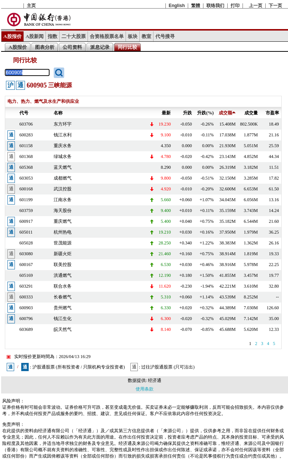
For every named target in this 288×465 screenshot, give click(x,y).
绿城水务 (63, 156)
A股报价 (12, 36)
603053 (26, 178)
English (177, 5)
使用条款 (145, 389)
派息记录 (100, 47)
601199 (26, 199)
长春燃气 (63, 297)
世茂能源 (63, 243)
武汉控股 (63, 189)
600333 (26, 297)
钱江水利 (63, 134)
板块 (132, 36)
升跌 (187, 113)
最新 (166, 113)
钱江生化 (63, 318)
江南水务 (63, 199)
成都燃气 (63, 178)
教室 (146, 36)
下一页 (275, 5)
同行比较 (127, 47)
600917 (26, 221)
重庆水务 (63, 145)
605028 (26, 243)
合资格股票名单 (107, 36)
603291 (26, 286)
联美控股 (63, 264)
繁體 (195, 5)
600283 (26, 134)
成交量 (251, 113)
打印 (235, 5)
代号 (23, 113)
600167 (26, 264)
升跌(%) (205, 113)
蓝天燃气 (63, 167)
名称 (58, 113)
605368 (26, 167)
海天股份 (63, 210)
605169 (26, 275)
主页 (31, 5)
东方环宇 (63, 124)
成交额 (227, 113)
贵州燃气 (63, 307)
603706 (26, 124)
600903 (26, 307)
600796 (26, 318)
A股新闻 (35, 36)
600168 (26, 189)
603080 (26, 253)
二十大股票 (73, 36)
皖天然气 (63, 329)
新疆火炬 (63, 253)
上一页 (255, 5)
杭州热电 (63, 232)
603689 (26, 329)
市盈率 (272, 113)
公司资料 (72, 47)
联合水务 (63, 286)
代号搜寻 (165, 36)
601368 (26, 156)
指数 (52, 36)
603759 (26, 210)
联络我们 (215, 5)
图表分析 (44, 47)
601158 (26, 145)
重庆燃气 (63, 221)
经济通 (154, 380)
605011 (26, 232)
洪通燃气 (63, 275)
